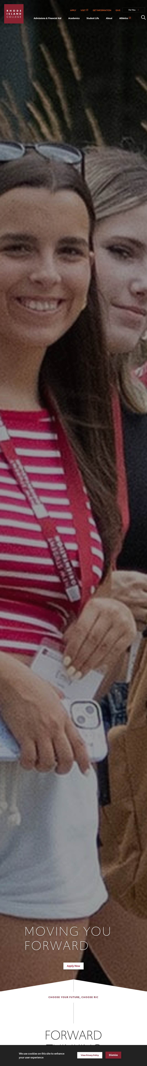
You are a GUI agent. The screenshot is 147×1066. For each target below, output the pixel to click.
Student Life (93, 18)
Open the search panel (143, 17)
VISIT (83, 10)
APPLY (73, 10)
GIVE (118, 10)
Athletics (123, 18)
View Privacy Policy (90, 1055)
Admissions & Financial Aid (47, 18)
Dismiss (113, 1055)
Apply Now (73, 966)
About (109, 18)
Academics (74, 18)
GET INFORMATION (102, 10)
